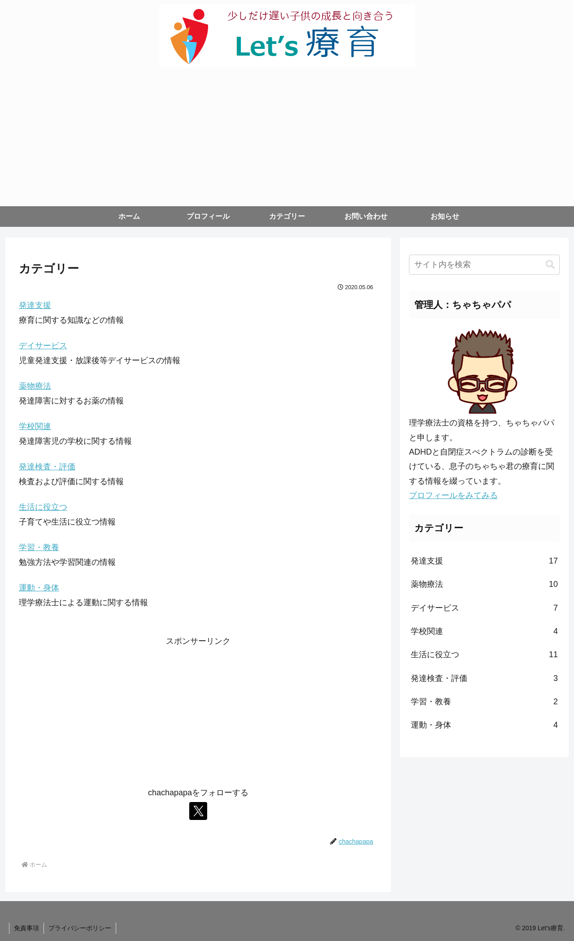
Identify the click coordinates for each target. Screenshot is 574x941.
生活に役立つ (43, 507)
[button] (550, 265)
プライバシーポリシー (79, 928)
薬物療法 (35, 386)
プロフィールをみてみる (453, 495)
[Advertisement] (287, 139)
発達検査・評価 (47, 466)
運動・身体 (39, 587)
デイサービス (43, 345)
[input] (484, 265)
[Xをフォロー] (198, 811)
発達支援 (35, 305)
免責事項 (26, 928)
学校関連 (35, 426)
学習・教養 (39, 547)
